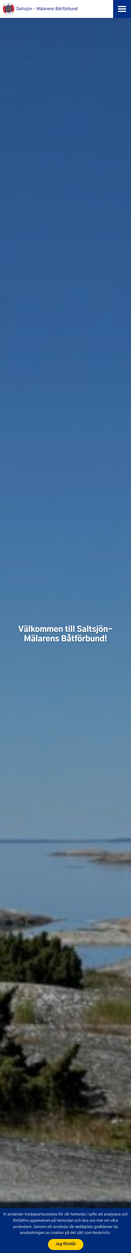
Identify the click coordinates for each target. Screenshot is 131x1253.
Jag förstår (65, 1244)
